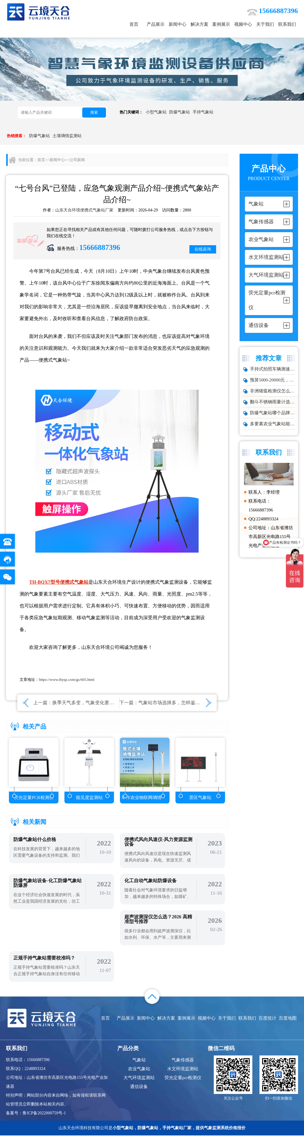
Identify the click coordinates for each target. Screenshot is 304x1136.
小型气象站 (156, 112)
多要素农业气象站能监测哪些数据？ (272, 423)
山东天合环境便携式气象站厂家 (84, 210)
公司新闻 (77, 160)
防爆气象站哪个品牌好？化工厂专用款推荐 (272, 412)
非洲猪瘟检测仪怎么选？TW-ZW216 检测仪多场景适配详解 (272, 391)
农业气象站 (139, 1069)
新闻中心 (177, 24)
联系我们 (287, 24)
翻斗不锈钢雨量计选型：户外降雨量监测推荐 (272, 401)
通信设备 (139, 1087)
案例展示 (221, 24)
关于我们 (265, 24)
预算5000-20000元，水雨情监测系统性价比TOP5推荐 (272, 380)
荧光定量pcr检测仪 (182, 1078)
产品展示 (155, 24)
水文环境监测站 (182, 1069)
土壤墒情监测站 (67, 136)
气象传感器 (183, 1060)
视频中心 (243, 24)
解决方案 (199, 24)
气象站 (139, 1060)
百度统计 (267, 1018)
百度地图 (288, 1018)
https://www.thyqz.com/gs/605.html (66, 679)
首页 (133, 24)
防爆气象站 (179, 112)
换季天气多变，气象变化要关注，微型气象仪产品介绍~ (110, 702)
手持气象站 (203, 112)
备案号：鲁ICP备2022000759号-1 (36, 1113)
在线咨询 (202, 249)
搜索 (94, 112)
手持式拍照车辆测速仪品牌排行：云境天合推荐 (272, 369)
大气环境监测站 (139, 1078)
